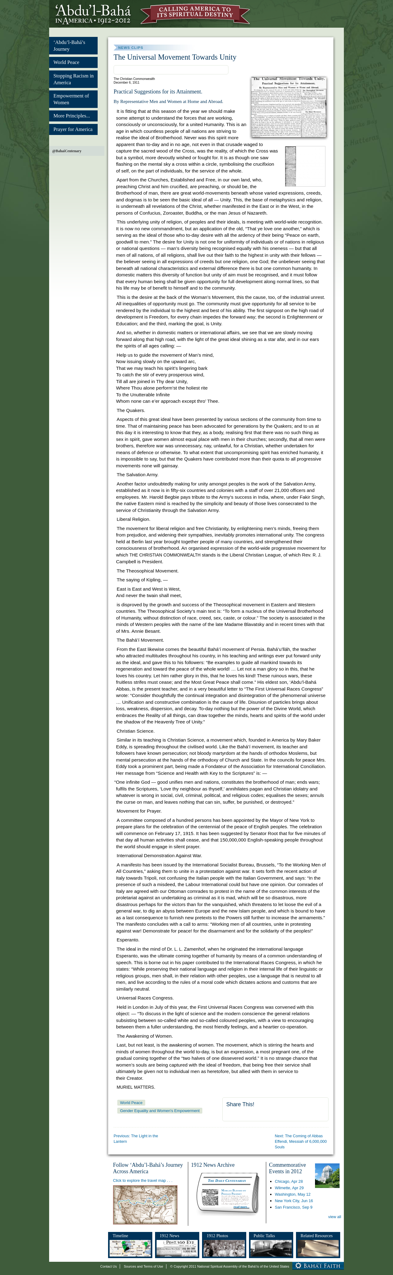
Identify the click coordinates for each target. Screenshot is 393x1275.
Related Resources (317, 1235)
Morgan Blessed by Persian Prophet (233, 1192)
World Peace (66, 62)
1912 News (169, 1235)
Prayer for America (72, 129)
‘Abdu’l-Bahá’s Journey (69, 45)
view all (334, 1216)
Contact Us (108, 1266)
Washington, (292, 1194)
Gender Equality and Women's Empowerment (160, 1110)
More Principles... (71, 116)
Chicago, (289, 1181)
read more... (241, 1207)
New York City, (294, 1200)
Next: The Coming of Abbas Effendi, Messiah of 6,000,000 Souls (301, 1141)
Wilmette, (289, 1188)
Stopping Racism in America (73, 79)
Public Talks (264, 1235)
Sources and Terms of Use (143, 1266)
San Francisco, (293, 1207)
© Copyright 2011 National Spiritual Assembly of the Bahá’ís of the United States (229, 1266)
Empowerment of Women (71, 99)
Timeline (120, 1235)
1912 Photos (217, 1235)
